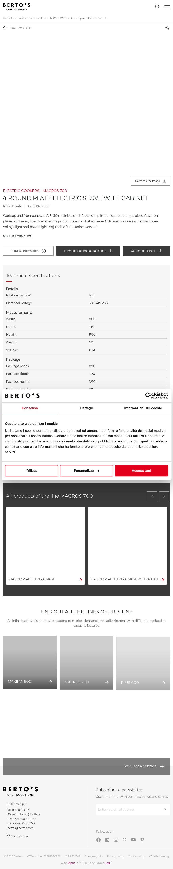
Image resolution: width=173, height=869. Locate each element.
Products (8, 18)
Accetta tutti (141, 471)
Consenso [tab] (30, 408)
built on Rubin (98, 863)
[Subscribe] (164, 810)
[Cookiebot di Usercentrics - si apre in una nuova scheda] (150, 395)
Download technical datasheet (88, 251)
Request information (28, 251)
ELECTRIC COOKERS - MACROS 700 (35, 191)
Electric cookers (37, 18)
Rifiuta (31, 471)
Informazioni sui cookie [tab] (143, 408)
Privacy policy (115, 856)
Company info (94, 856)
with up (71, 863)
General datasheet (146, 251)
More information (17, 236)
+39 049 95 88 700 (23, 819)
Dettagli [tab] (86, 408)
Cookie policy (136, 856)
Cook (20, 18)
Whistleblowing (159, 856)
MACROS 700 (58, 18)
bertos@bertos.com (20, 828)
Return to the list (17, 28)
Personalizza (86, 471)
